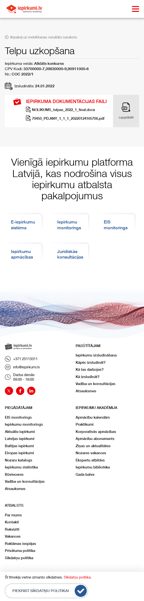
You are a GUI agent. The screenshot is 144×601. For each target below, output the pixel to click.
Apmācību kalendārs (93, 417)
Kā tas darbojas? (90, 369)
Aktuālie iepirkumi (20, 432)
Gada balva (85, 474)
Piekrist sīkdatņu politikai (49, 591)
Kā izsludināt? (87, 377)
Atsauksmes (86, 391)
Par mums (13, 515)
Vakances (13, 536)
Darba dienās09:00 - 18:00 (20, 377)
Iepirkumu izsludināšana (96, 355)
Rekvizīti (12, 529)
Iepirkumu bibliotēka (93, 467)
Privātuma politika (20, 551)
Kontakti (12, 522)
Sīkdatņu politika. (78, 577)
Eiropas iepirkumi (19, 453)
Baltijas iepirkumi (19, 446)
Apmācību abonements (95, 439)
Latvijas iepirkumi (19, 439)
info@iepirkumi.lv (22, 367)
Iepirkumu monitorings (24, 424)
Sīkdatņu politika (19, 558)
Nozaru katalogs (18, 460)
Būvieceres (14, 474)
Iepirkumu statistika (21, 467)
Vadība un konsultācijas (95, 384)
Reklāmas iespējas (20, 544)
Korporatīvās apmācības (96, 432)
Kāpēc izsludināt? (90, 362)
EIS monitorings (18, 417)
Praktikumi (85, 424)
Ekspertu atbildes (90, 460)
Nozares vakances (91, 453)
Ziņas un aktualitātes (93, 446)
